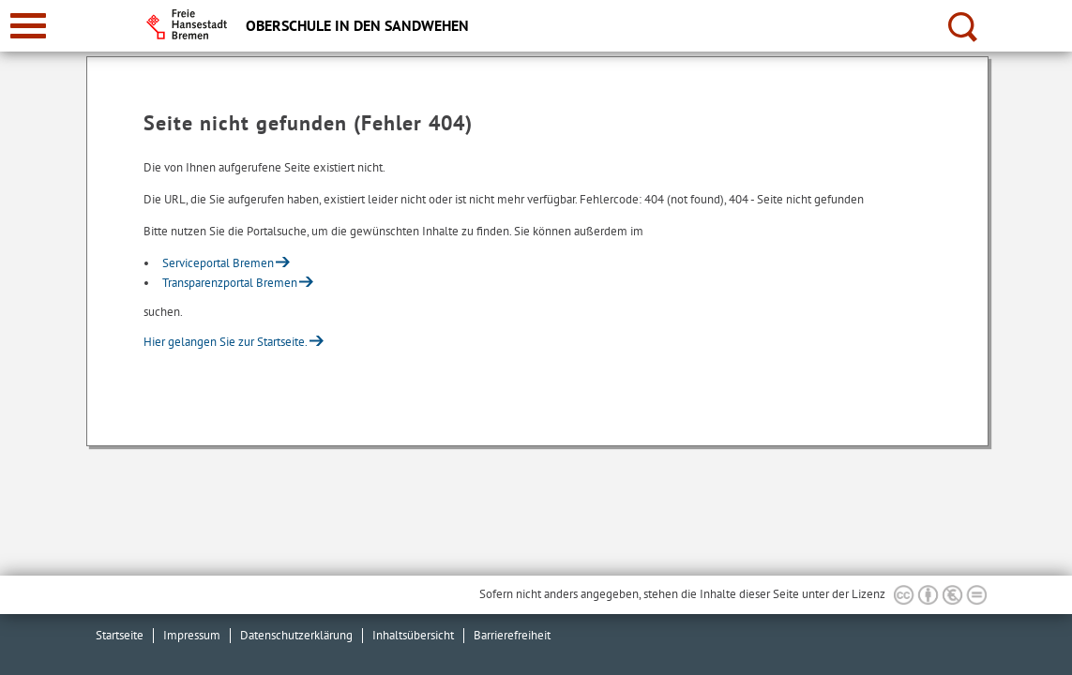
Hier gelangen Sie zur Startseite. (225, 342)
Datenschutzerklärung (296, 635)
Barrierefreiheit (512, 635)
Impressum (191, 635)
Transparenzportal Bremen (229, 283)
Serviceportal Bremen (218, 263)
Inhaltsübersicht (413, 635)
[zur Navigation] (28, 26)
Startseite (119, 635)
